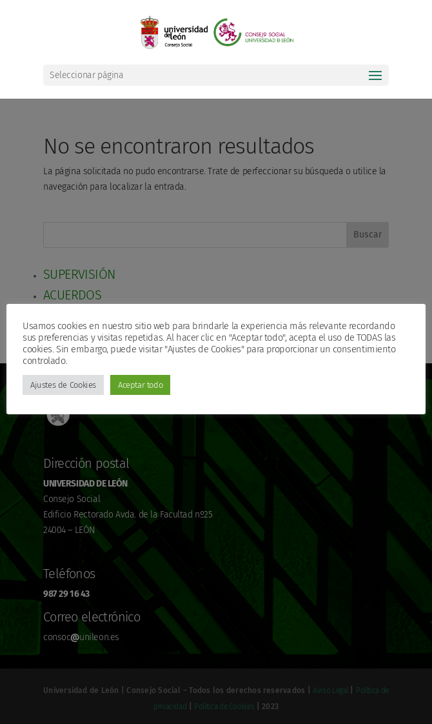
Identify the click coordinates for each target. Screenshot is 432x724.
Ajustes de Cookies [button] (63, 385)
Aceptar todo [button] (140, 385)
